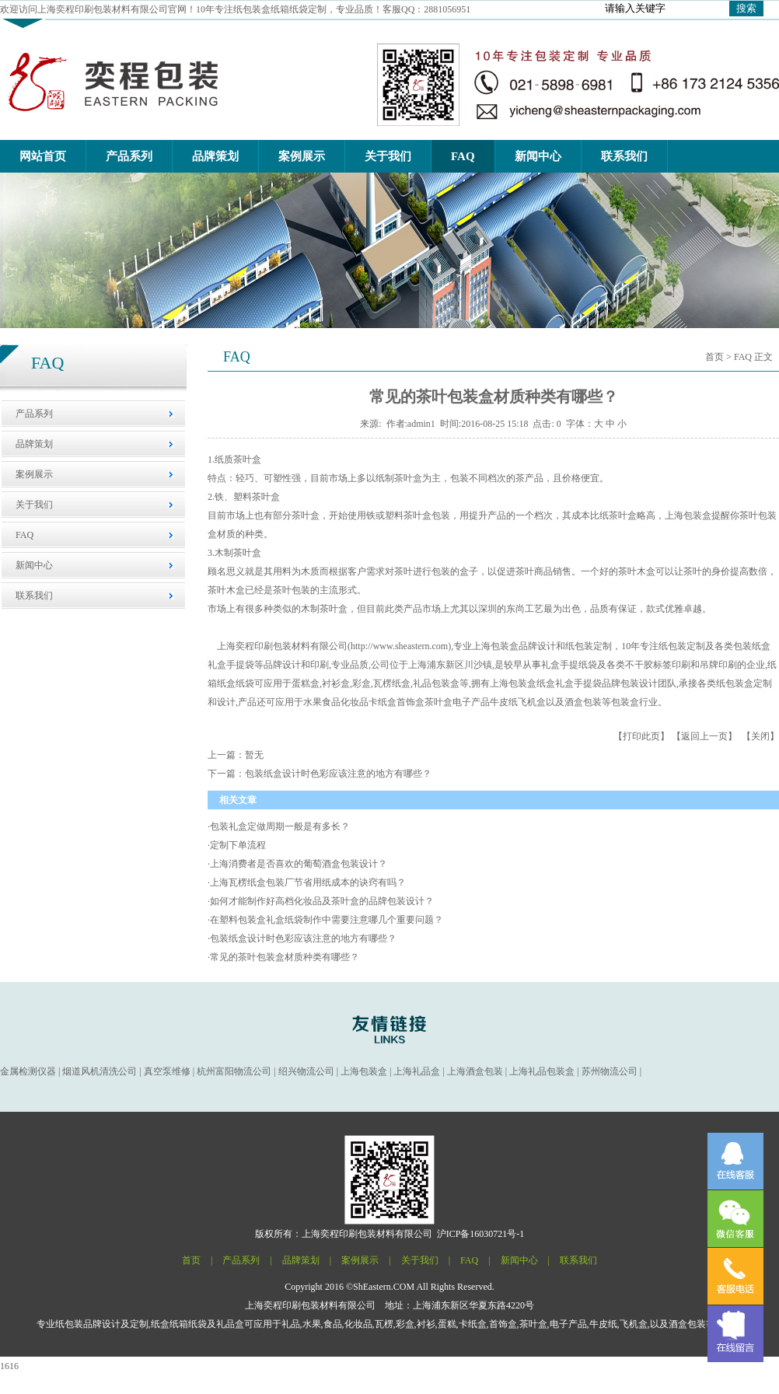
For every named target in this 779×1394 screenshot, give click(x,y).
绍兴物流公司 (306, 1071)
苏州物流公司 (610, 1071)
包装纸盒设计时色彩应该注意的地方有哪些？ (303, 938)
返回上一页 (704, 736)
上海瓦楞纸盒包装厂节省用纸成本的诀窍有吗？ (308, 882)
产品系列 (34, 413)
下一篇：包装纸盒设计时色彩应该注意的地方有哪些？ (319, 773)
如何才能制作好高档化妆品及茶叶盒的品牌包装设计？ (322, 901)
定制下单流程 (238, 845)
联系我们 (34, 595)
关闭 (760, 736)
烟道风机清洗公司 (99, 1071)
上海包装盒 (495, 646)
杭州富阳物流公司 (234, 1071)
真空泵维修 (167, 1071)
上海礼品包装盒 (542, 1071)
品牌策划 (34, 443)
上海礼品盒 (416, 1071)
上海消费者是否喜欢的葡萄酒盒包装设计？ (298, 863)
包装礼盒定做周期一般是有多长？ (280, 826)
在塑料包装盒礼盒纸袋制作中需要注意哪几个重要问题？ (326, 919)
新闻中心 (34, 565)
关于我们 (34, 504)
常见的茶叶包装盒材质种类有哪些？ (284, 957)
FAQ (24, 534)
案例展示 (34, 474)
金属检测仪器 (28, 1071)
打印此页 (641, 736)
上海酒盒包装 (475, 1071)
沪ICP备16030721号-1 (481, 1233)
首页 (714, 356)
